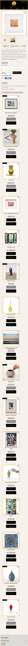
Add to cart (17, 72)
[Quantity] (8, 72)
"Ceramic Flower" (11, 280)
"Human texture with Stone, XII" (11, 213)
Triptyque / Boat (11, 247)
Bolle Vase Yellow (11, 314)
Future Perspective (11, 549)
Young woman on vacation (11, 146)
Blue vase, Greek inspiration (11, 583)
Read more (11, 123)
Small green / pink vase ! (11, 482)
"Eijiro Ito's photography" (11, 112)
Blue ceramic (11, 381)
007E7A (11, 516)
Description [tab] (5, 82)
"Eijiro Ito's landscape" (11, 415)
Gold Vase (11, 180)
